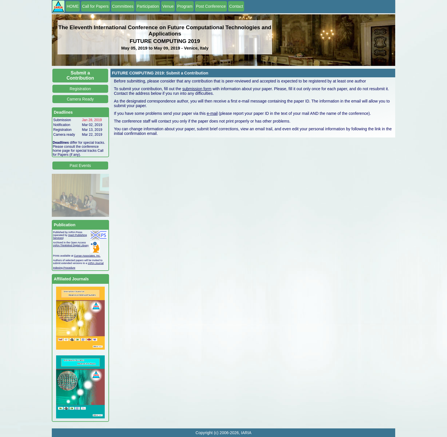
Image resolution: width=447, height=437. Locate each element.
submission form (196, 88)
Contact (236, 6)
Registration (80, 88)
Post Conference (211, 6)
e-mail (212, 113)
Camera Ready (80, 99)
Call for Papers (95, 6)
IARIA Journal (96, 263)
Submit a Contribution (80, 75)
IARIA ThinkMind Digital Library (70, 245)
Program (185, 6)
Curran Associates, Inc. (87, 255)
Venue (168, 6)
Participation (148, 6)
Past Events (80, 165)
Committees (123, 6)
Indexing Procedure (64, 267)
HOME (73, 6)
